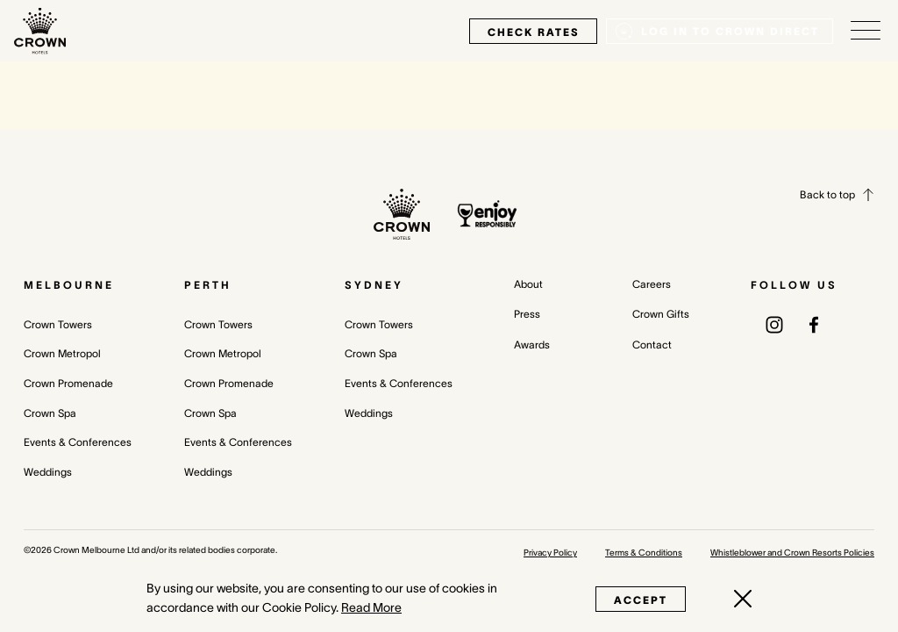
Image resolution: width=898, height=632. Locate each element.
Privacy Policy (550, 552)
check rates (533, 32)
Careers (651, 284)
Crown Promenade (68, 383)
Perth (208, 285)
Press (527, 314)
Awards (532, 344)
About (528, 284)
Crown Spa (50, 413)
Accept (640, 600)
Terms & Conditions (643, 552)
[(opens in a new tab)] (774, 324)
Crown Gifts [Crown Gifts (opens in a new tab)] (660, 314)
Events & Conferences (78, 442)
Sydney (374, 285)
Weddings (48, 472)
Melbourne (69, 285)
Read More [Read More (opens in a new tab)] (371, 607)
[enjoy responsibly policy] (487, 214)
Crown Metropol (62, 353)
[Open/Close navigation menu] (865, 31)
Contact (652, 344)
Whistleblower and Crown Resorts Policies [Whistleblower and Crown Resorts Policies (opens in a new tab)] (792, 552)
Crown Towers (58, 324)
